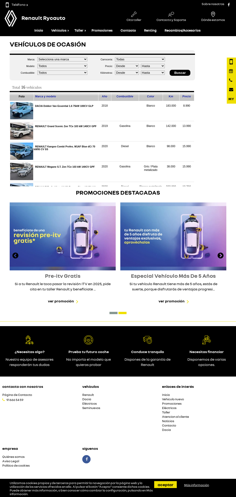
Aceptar (165, 484)
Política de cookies (16, 465)
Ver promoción (61, 301)
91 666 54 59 (15, 400)
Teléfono (16, 4)
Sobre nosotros (213, 4)
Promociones (101, 30)
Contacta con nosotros (22, 386)
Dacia (86, 399)
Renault (88, 395)
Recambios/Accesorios (183, 30)
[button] (113, 313)
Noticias (168, 421)
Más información (196, 485)
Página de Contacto (17, 395)
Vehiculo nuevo (173, 399)
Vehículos (58, 30)
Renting (150, 30)
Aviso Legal (10, 461)
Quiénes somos (13, 457)
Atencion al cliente (175, 416)
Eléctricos (89, 403)
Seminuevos (91, 408)
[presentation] (15, 256)
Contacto (128, 30)
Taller (78, 30)
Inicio (38, 30)
